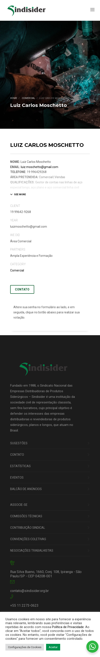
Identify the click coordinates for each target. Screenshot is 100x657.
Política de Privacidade (68, 627)
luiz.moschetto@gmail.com (39, 167)
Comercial (17, 270)
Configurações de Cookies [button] (24, 647)
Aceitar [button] (53, 647)
